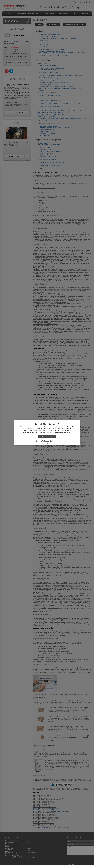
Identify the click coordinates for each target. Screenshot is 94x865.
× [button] (78, 421)
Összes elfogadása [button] (47, 436)
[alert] (47, 432)
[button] (47, 441)
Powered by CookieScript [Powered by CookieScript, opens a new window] (47, 443)
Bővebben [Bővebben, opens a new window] (69, 432)
